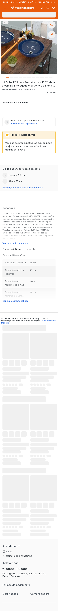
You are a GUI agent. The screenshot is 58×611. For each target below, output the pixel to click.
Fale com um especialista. (24, 123)
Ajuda (9, 551)
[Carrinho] (53, 8)
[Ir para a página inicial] (22, 8)
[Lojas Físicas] (50, 2)
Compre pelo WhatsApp (19, 556)
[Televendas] (38, 2)
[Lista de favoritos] (48, 8)
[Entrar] (42, 8)
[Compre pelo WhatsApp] (23, 2)
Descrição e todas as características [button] (23, 187)
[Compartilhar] (52, 34)
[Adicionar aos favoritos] (52, 25)
